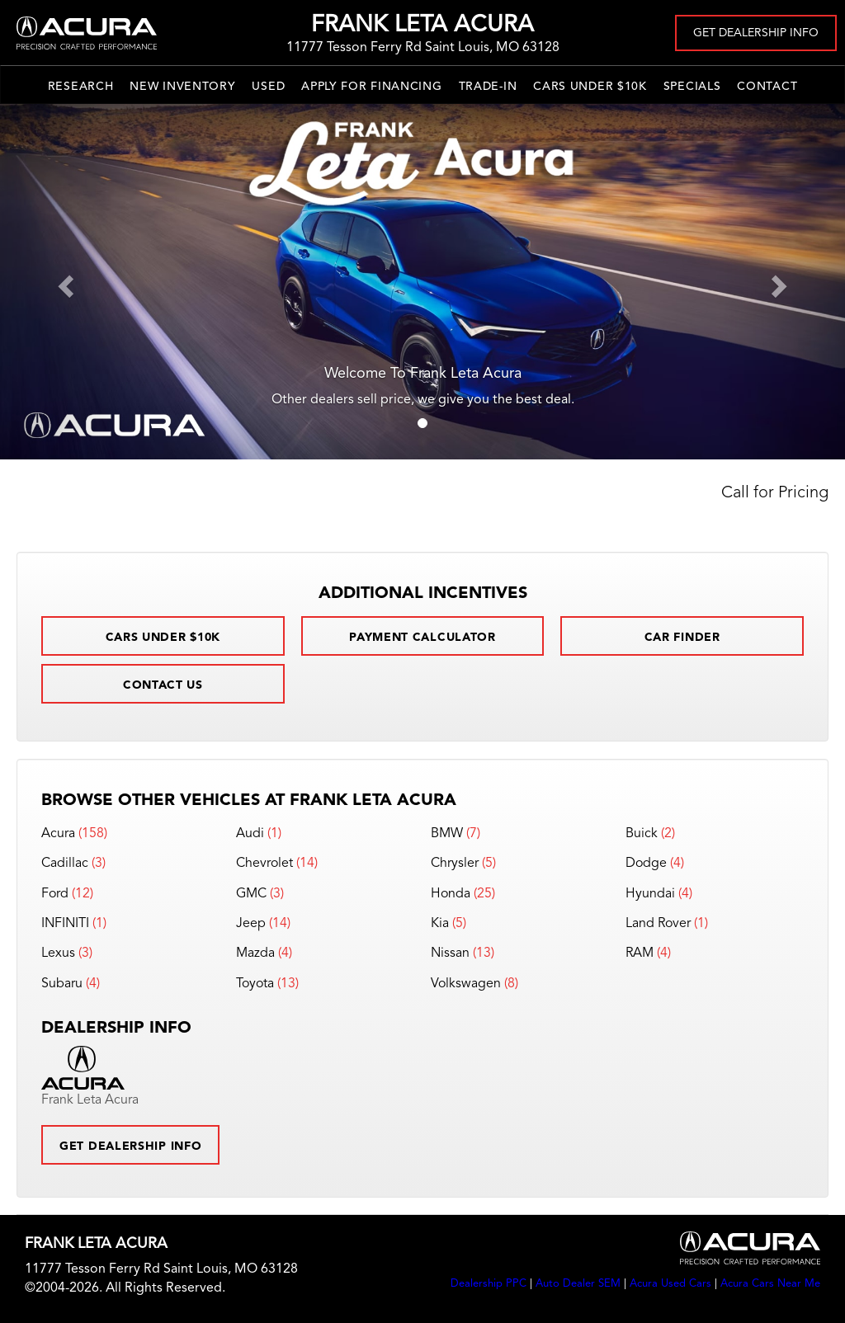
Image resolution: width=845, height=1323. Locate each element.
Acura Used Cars (670, 1283)
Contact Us (163, 685)
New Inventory (182, 86)
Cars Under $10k (590, 86)
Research (81, 86)
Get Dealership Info (756, 33)
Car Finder (682, 637)
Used (268, 86)
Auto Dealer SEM (578, 1283)
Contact (767, 86)
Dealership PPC (488, 1283)
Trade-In (488, 86)
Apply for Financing (371, 86)
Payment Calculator (422, 637)
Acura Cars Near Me (770, 1283)
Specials (692, 86)
